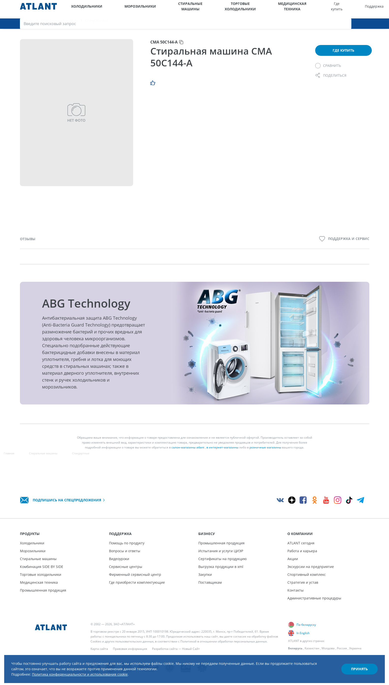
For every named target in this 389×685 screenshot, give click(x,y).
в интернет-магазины (222, 453)
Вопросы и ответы (124, 551)
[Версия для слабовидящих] (358, 9)
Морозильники (121, 9)
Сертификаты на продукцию (222, 558)
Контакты (295, 590)
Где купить (258, 9)
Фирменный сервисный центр (135, 574)
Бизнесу (304, 9)
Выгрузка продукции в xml (220, 566)
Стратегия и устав (302, 582)
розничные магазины (265, 453)
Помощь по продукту (126, 543)
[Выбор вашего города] (345, 9)
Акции (292, 558)
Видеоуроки (119, 558)
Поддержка (281, 9)
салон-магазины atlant (187, 453)
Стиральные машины (156, 9)
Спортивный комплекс (306, 574)
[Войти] (371, 9)
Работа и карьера (302, 551)
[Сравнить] (328, 71)
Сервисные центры (125, 566)
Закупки (205, 574)
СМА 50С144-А (164, 47)
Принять (351, 663)
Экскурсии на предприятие (310, 566)
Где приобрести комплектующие (137, 582)
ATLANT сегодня (300, 543)
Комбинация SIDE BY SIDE (41, 566)
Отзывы (27, 244)
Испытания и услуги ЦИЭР (220, 551)
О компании (327, 9)
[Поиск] (383, 9)
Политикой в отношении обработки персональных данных (223, 641)
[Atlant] (38, 9)
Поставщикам (210, 582)
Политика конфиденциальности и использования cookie (98, 669)
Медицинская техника (229, 9)
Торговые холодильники (191, 9)
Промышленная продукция (43, 590)
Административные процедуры (314, 598)
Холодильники (82, 9)
